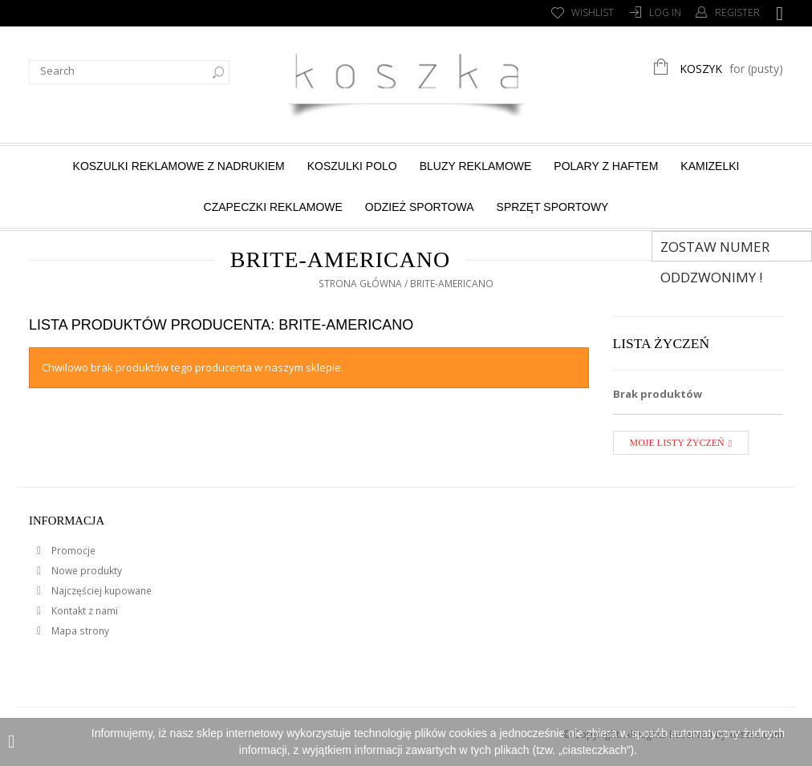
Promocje (72, 550)
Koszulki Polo (352, 166)
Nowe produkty (85, 571)
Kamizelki (709, 166)
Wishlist (592, 12)
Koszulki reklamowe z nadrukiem (179, 166)
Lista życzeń (661, 343)
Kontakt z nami (83, 611)
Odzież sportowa (419, 207)
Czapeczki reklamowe (273, 207)
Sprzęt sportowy (553, 207)
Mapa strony (79, 631)
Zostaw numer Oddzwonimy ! (714, 249)
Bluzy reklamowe (476, 166)
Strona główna (360, 283)
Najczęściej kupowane (100, 591)
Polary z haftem (606, 166)
